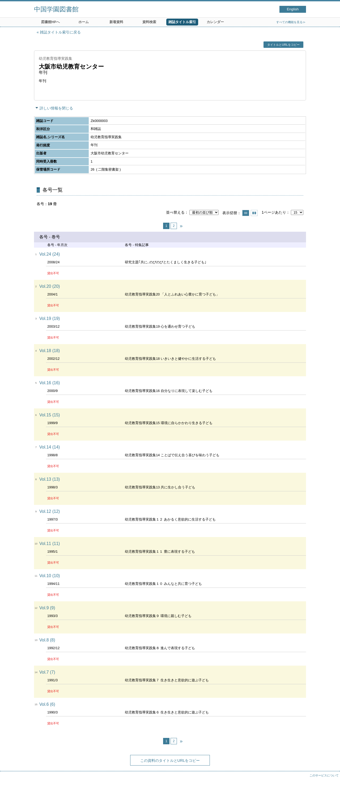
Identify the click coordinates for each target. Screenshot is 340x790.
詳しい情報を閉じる (56, 108)
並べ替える (175, 212)
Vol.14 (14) (49, 447)
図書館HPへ (50, 22)
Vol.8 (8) (47, 640)
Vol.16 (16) (49, 383)
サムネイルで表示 (254, 213)
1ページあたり (274, 212)
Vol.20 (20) (49, 286)
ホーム (83, 22)
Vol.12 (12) (49, 511)
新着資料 (116, 22)
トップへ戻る (330, 780)
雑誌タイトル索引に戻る (60, 32)
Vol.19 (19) (49, 318)
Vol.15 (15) (49, 415)
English (293, 9)
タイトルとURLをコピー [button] (283, 44)
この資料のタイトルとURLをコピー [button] (170, 760)
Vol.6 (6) (47, 704)
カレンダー (215, 22)
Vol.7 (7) (47, 672)
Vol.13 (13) (49, 479)
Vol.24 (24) (49, 254)
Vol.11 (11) (49, 543)
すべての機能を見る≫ (290, 22)
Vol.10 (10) (49, 575)
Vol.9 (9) (47, 608)
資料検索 (149, 22)
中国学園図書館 (56, 9)
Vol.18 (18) (49, 350)
